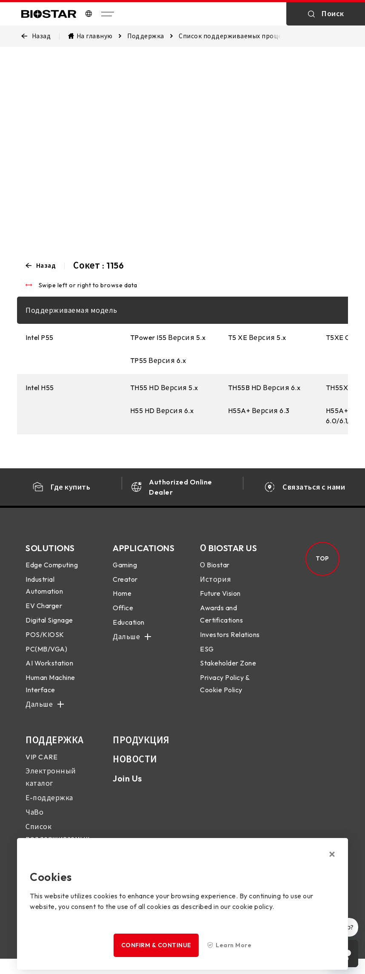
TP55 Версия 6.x (158, 360)
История (215, 586)
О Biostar (215, 571)
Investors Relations (230, 641)
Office (123, 614)
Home (122, 600)
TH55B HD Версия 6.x (264, 387)
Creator (125, 586)
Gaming (125, 571)
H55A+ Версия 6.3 (259, 410)
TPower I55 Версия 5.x (168, 337)
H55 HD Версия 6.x (162, 410)
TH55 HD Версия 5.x (164, 387)
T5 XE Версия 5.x (257, 337)
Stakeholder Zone (228, 670)
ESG (207, 655)
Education (129, 629)
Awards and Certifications (221, 620)
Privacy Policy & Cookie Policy (224, 690)
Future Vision (220, 600)
